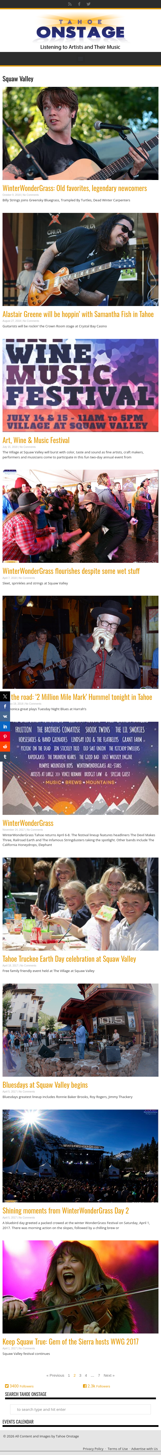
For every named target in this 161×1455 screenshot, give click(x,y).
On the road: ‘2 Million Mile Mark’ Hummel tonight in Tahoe (77, 697)
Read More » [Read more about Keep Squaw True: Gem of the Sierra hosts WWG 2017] (11, 1363)
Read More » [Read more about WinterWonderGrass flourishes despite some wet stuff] (11, 593)
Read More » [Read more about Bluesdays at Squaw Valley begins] (11, 1107)
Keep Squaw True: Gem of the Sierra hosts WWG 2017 (71, 1341)
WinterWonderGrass (28, 823)
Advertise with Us (144, 1448)
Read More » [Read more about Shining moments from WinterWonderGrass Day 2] (11, 1237)
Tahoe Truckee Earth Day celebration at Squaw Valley (69, 958)
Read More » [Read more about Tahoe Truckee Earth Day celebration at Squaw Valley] (11, 981)
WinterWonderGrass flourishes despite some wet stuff (71, 571)
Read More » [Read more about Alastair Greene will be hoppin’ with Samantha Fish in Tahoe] (11, 336)
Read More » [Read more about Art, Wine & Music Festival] (11, 467)
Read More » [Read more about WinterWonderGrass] (11, 855)
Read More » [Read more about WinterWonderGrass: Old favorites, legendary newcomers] (11, 210)
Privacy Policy (93, 1448)
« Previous (55, 1375)
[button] (80, 58)
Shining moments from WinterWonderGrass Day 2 (66, 1210)
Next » (109, 1375)
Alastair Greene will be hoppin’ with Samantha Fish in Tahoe (78, 314)
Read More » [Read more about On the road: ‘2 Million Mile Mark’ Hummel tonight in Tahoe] (11, 719)
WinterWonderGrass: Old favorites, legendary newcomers (75, 188)
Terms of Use (118, 1448)
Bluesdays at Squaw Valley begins (45, 1084)
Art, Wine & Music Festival (36, 440)
